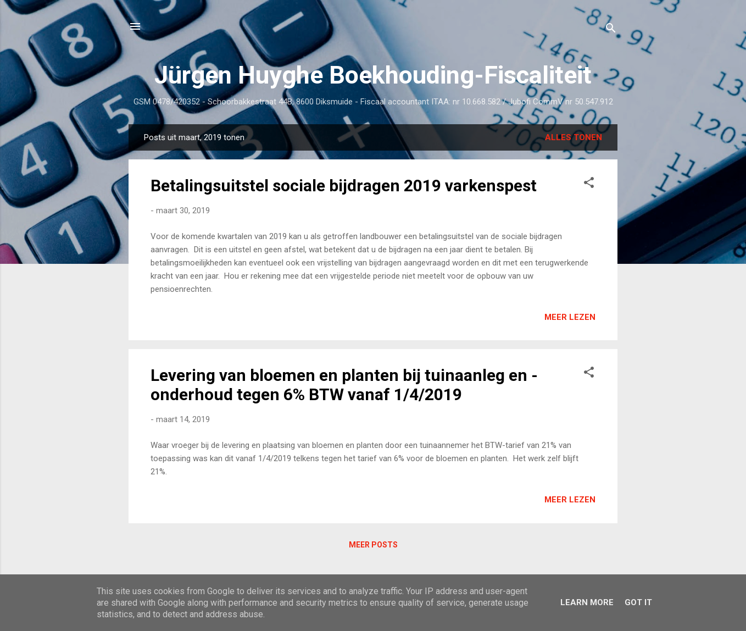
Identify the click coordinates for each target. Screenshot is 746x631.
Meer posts (373, 544)
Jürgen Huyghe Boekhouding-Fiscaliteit (373, 75)
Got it (638, 602)
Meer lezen (569, 317)
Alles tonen (573, 137)
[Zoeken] (610, 30)
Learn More (587, 602)
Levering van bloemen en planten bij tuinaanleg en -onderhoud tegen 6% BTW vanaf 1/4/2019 (344, 385)
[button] (588, 184)
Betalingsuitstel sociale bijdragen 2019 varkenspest (344, 185)
